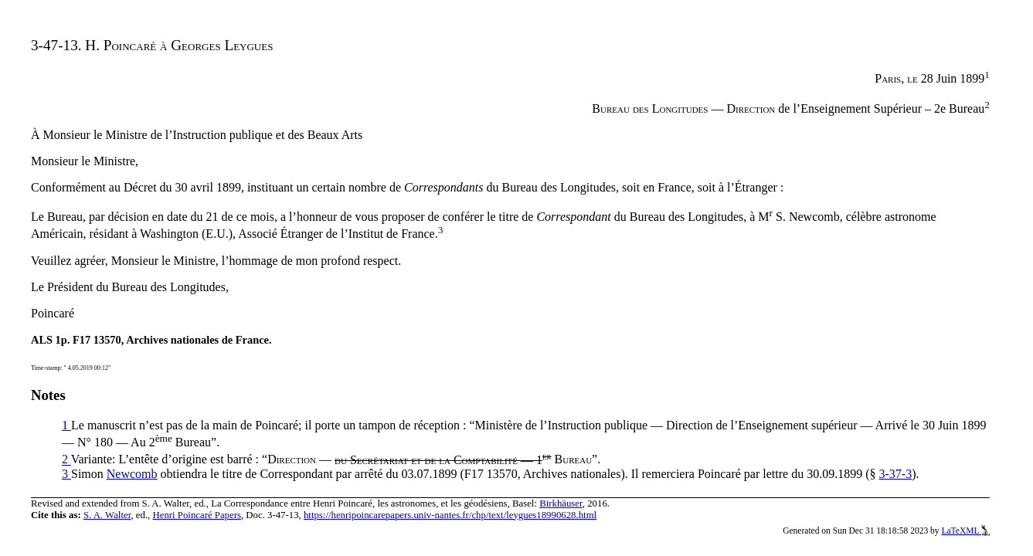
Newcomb (132, 473)
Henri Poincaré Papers (196, 515)
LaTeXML (965, 530)
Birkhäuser (561, 503)
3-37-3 (895, 473)
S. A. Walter (107, 515)
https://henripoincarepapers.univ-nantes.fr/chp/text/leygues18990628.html (450, 515)
